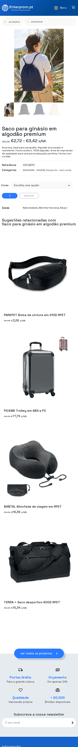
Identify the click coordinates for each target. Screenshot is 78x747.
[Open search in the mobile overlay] (50, 22)
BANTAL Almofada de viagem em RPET (33, 506)
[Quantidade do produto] (9, 196)
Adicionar (29, 195)
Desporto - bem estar (59, 170)
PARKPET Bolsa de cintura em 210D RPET (35, 315)
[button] (60, 8)
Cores (5, 185)
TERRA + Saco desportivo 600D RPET (32, 602)
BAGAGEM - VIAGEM (34, 170)
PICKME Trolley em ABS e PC (25, 411)
